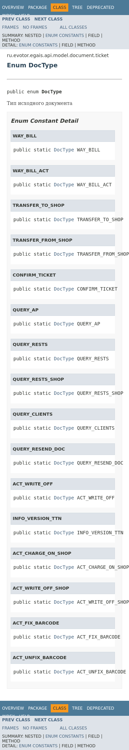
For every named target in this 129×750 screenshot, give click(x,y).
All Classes (73, 27)
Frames (10, 27)
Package (37, 7)
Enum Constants (64, 35)
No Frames (35, 27)
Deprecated (100, 7)
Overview (13, 7)
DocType (64, 149)
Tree (77, 7)
